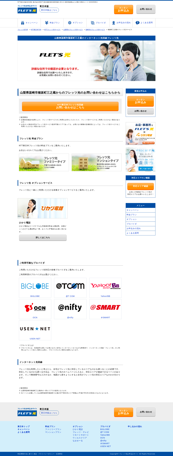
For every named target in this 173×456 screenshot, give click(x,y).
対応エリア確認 (140, 186)
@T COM (104, 432)
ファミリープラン (53, 429)
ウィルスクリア (80, 438)
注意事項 (59, 454)
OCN (102, 438)
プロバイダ (98, 23)
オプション (75, 22)
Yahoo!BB (105, 435)
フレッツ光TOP (23, 29)
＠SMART (105, 443)
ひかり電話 (78, 429)
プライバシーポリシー (46, 454)
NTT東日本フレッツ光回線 (70, 106)
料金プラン (52, 23)
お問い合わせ (146, 9)
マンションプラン (53, 432)
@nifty (103, 441)
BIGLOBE (104, 429)
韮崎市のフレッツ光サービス (95, 29)
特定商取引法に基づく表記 (27, 454)
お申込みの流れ (121, 22)
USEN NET (105, 446)
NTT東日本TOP (36, 29)
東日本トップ (24, 426)
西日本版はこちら (49, 10)
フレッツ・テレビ (81, 432)
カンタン (123, 9)
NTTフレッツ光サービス (52, 29)
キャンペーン (29, 23)
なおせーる (78, 441)
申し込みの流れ (135, 426)
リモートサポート (81, 435)
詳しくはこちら (43, 237)
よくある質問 (144, 23)
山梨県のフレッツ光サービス (73, 29)
